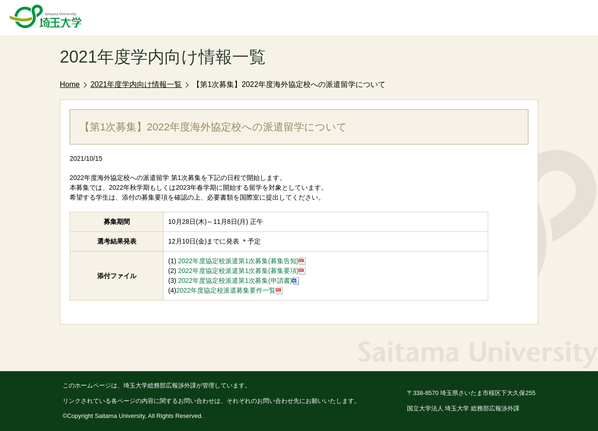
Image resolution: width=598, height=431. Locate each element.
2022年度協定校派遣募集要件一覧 (229, 290)
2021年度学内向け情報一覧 (136, 84)
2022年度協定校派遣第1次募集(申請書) (237, 280)
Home (70, 84)
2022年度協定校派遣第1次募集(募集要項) (242, 270)
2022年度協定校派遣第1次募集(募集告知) (242, 261)
